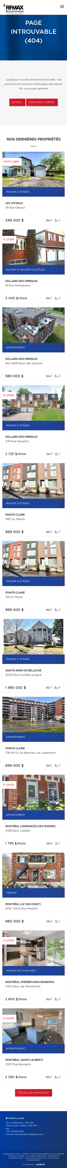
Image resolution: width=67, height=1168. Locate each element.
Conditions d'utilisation (36, 1158)
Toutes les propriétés (33, 1093)
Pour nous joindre (42, 102)
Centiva (39, 1164)
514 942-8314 (17, 1131)
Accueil (17, 102)
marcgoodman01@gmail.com (28, 1134)
